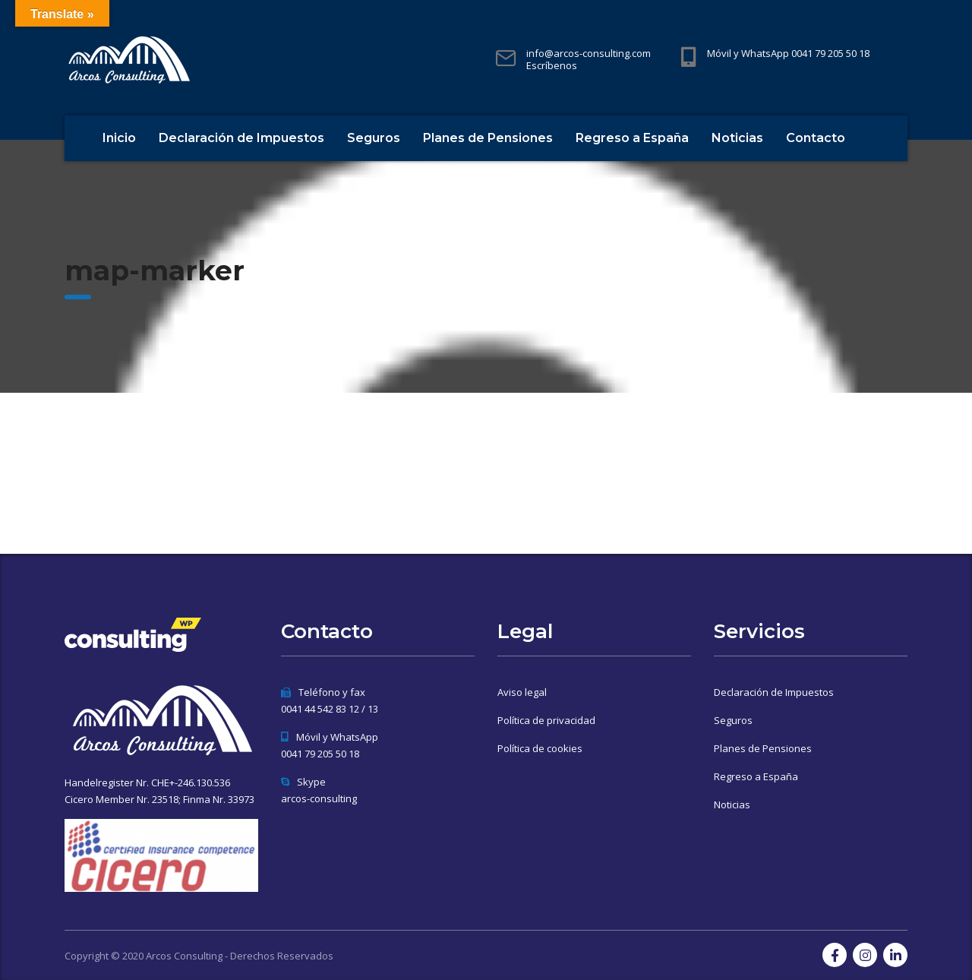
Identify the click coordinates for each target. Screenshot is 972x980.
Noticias (737, 138)
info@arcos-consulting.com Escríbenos (588, 59)
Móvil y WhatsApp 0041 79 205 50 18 (788, 53)
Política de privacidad (546, 720)
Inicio (119, 138)
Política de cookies (539, 748)
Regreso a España (632, 138)
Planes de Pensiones (488, 138)
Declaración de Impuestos (241, 138)
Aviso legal (522, 692)
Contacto (815, 138)
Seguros (373, 138)
